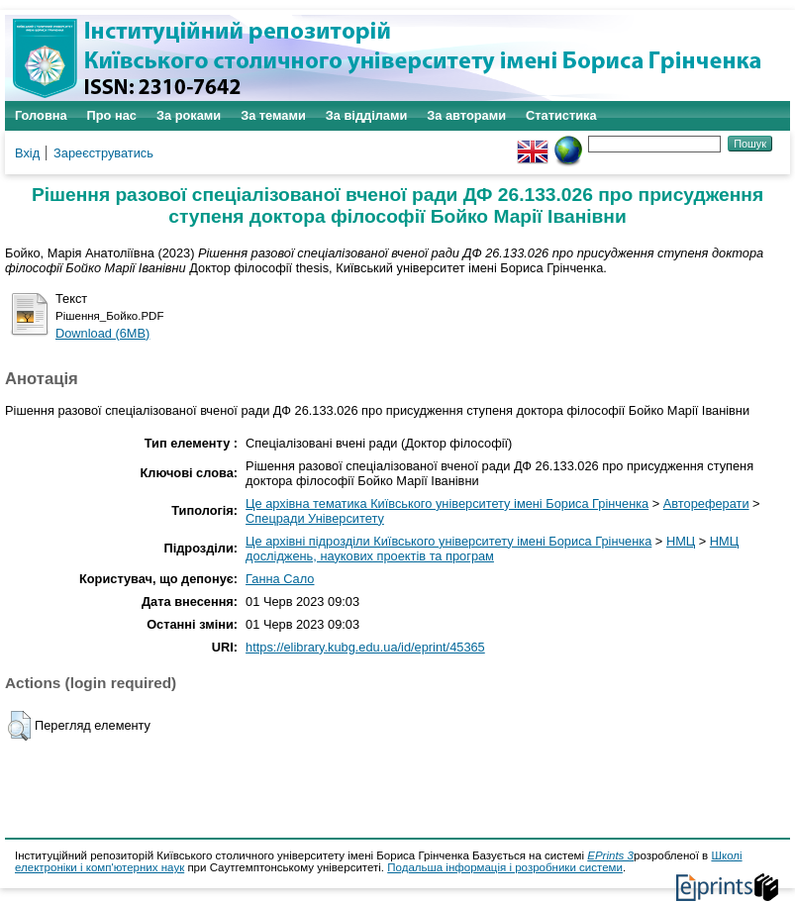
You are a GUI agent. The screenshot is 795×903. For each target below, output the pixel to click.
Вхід (27, 153)
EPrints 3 (610, 855)
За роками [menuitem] (188, 115)
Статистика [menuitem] (561, 115)
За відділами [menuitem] (367, 115)
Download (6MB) (102, 333)
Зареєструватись (103, 153)
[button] (19, 726)
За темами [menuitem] (273, 115)
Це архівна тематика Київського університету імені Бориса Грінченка (447, 503)
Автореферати (706, 503)
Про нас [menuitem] (112, 115)
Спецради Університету (315, 518)
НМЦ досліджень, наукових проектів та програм (492, 548)
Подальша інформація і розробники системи (505, 867)
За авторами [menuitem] (466, 115)
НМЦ (680, 541)
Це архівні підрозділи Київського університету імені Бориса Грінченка (448, 541)
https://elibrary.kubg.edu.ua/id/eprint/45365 (365, 647)
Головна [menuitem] (41, 115)
